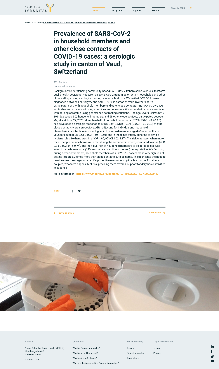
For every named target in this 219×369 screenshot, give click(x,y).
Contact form (32, 359)
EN (191, 8)
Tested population (136, 353)
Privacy (157, 353)
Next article (155, 212)
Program (117, 10)
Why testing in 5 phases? (85, 358)
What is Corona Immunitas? (87, 348)
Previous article (66, 213)
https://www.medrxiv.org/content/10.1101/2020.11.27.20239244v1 (118, 173)
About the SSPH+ (178, 8)
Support (136, 10)
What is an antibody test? (85, 353)
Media (155, 10)
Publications (133, 358)
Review (130, 348)
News (95, 10)
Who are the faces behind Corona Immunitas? (96, 363)
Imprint (156, 348)
